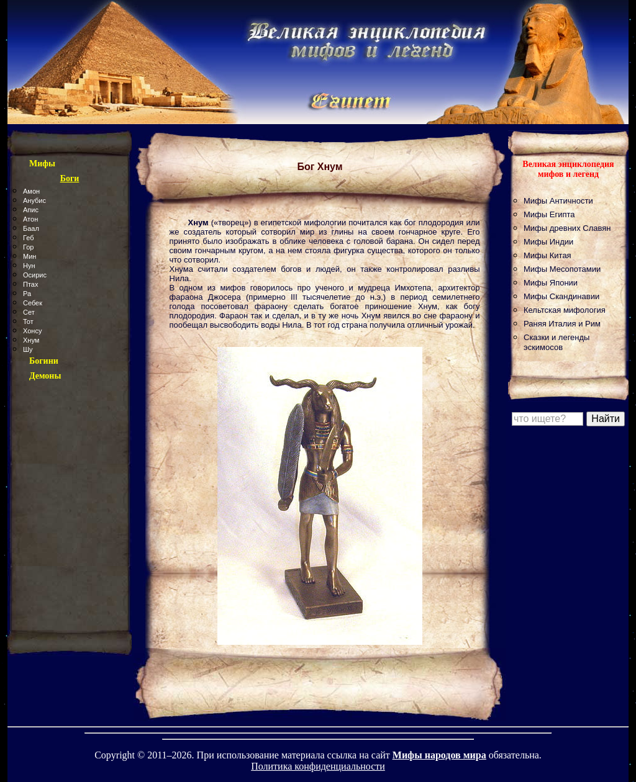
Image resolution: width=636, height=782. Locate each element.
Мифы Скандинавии (561, 296)
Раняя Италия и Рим (562, 323)
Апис (31, 209)
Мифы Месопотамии (562, 269)
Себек (32, 303)
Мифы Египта (549, 214)
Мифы (42, 163)
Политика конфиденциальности (318, 766)
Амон (31, 191)
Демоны (45, 375)
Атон (30, 219)
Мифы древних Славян (567, 228)
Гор (28, 247)
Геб (28, 237)
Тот (28, 321)
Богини (43, 361)
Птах (30, 284)
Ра (27, 293)
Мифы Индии (548, 241)
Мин (29, 256)
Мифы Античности (558, 200)
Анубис (34, 200)
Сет (29, 312)
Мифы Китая (547, 255)
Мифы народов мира (439, 755)
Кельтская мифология (565, 310)
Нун (29, 265)
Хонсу (32, 331)
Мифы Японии (551, 282)
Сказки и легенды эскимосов (556, 342)
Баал (31, 228)
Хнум (31, 340)
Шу (28, 349)
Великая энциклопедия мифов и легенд (568, 169)
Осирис (35, 275)
